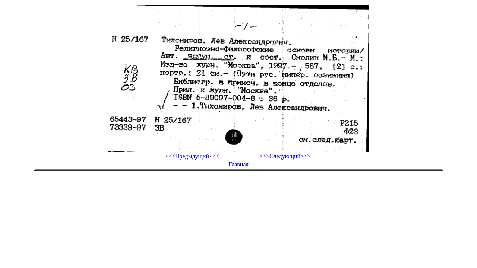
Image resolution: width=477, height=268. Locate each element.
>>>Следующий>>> (284, 156)
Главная (238, 164)
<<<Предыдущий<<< (192, 156)
